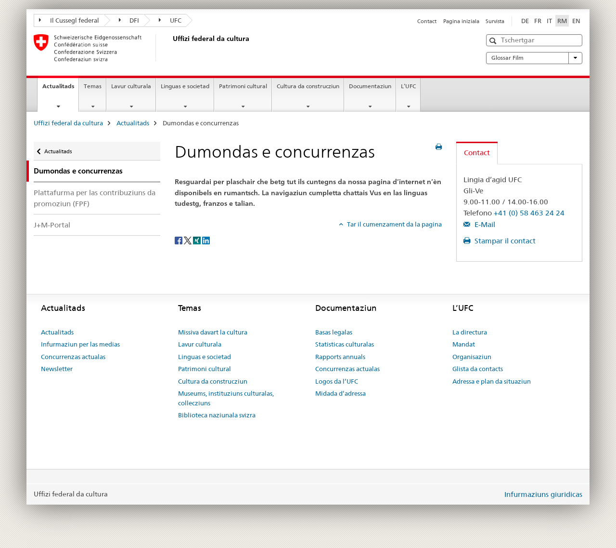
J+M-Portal (52, 224)
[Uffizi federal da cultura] (171, 47)
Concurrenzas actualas (73, 357)
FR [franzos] (537, 21)
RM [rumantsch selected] (562, 21)
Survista (495, 21)
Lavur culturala (131, 86)
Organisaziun (471, 357)
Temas (93, 86)
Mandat (463, 344)
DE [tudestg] (525, 21)
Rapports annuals (340, 357)
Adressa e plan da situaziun (491, 381)
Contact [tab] (477, 152)
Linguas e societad (185, 86)
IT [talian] (549, 21)
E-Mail (484, 224)
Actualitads (60, 89)
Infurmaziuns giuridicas (543, 494)
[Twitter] (188, 240)
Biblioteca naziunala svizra (217, 415)
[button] (494, 41)
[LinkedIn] (206, 240)
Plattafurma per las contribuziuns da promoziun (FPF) (94, 198)
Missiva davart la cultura (212, 332)
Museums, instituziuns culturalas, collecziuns (226, 398)
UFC (170, 20)
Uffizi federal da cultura (68, 123)
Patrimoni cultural (243, 86)
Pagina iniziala (461, 21)
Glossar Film (534, 58)
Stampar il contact (504, 240)
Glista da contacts (477, 369)
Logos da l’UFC (336, 381)
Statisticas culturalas (344, 344)
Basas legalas (333, 332)
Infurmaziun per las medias (80, 344)
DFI (129, 20)
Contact (426, 21)
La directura (469, 332)
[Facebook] (179, 240)
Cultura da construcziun (308, 86)
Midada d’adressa (340, 393)
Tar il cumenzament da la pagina (394, 224)
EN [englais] (576, 21)
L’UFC (408, 86)
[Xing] (197, 240)
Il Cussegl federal (69, 20)
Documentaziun (370, 86)
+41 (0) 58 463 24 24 (529, 212)
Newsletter (57, 369)
